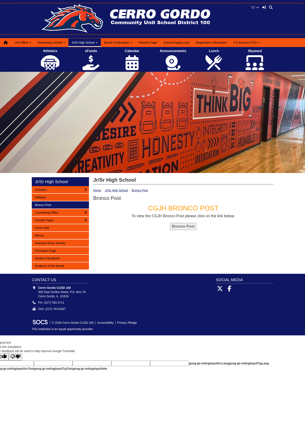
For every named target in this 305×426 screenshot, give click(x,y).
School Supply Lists (176, 42)
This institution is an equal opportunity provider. (63, 329)
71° (255, 7)
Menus (40, 235)
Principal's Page (45, 250)
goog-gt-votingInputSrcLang (209, 363)
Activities (41, 189)
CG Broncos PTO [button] (246, 42)
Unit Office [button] (22, 42)
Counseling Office (46, 212)
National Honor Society (50, 243)
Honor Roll (42, 227)
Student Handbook (47, 258)
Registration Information (211, 42)
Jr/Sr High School (116, 190)
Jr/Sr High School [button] (85, 42)
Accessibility (105, 322)
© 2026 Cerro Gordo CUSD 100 (73, 322)
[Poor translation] (15, 357)
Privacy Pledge (127, 322)
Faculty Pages (44, 220)
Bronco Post (140, 190)
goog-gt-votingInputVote (90, 368)
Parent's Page (148, 42)
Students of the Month (49, 266)
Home (97, 190)
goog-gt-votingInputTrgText (53, 368)
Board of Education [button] (118, 42)
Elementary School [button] (51, 42)
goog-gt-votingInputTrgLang (249, 363)
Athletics (40, 197)
